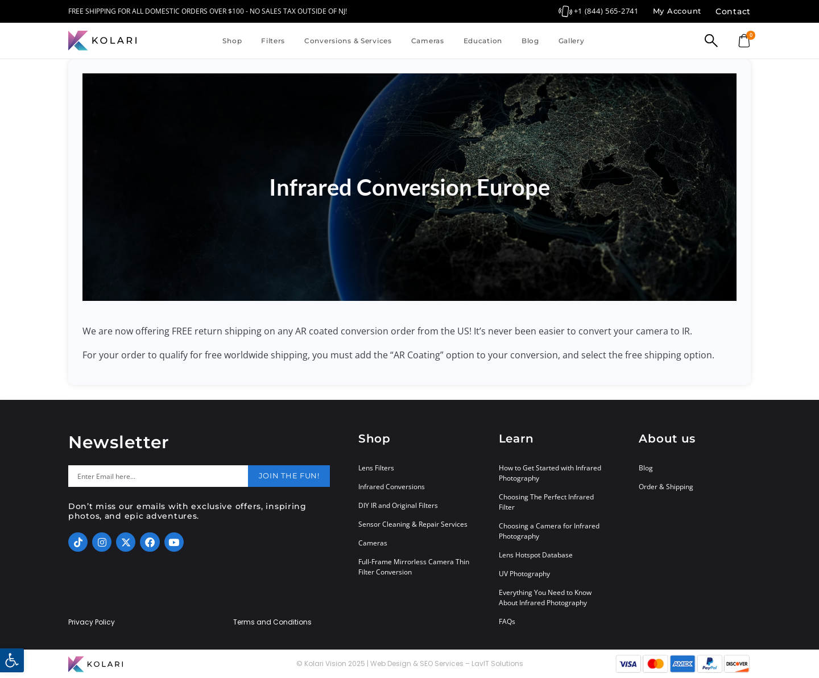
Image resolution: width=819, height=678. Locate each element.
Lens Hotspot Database (536, 555)
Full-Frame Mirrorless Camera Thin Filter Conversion (413, 567)
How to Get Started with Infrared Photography (550, 473)
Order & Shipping (666, 486)
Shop (232, 40)
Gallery (572, 40)
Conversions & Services (348, 40)
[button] (12, 660)
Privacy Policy (91, 622)
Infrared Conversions (391, 486)
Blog (530, 40)
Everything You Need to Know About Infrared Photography (545, 597)
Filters (273, 40)
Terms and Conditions (272, 622)
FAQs (507, 621)
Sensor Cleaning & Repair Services (413, 524)
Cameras (427, 40)
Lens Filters (376, 468)
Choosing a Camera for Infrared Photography (549, 531)
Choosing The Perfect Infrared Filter (546, 502)
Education (483, 40)
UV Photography (524, 573)
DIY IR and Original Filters (398, 505)
